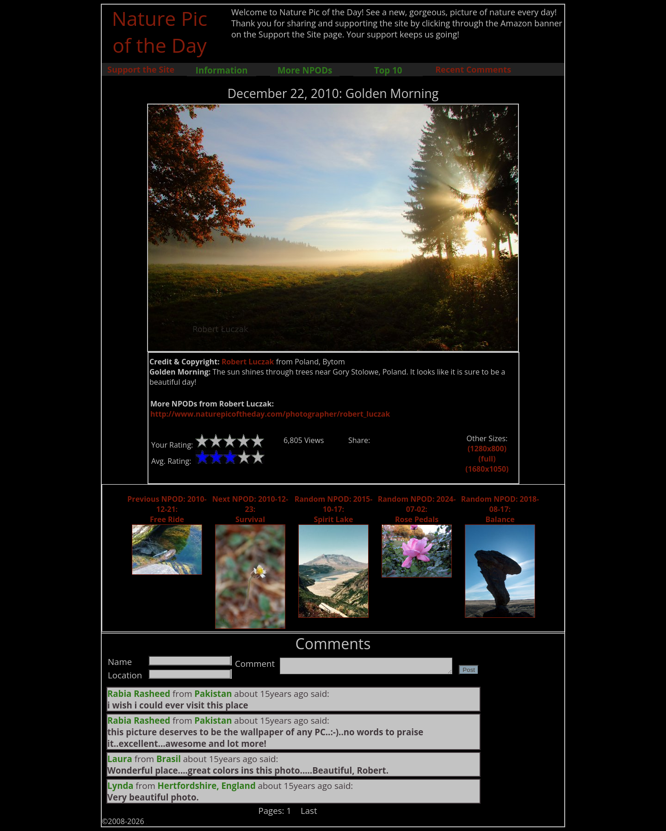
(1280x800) (487, 448)
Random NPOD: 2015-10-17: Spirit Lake (334, 509)
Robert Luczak (248, 362)
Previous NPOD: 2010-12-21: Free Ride (166, 509)
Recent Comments (473, 69)
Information (222, 70)
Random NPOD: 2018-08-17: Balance (500, 509)
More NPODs (305, 70)
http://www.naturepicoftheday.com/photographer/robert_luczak (270, 414)
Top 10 (388, 70)
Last (309, 810)
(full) (486, 459)
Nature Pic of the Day (160, 31)
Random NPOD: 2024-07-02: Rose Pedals (417, 509)
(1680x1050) (486, 469)
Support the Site (140, 69)
